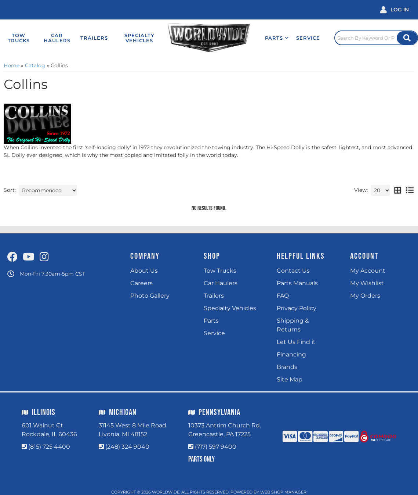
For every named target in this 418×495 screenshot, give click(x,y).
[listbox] (48, 190)
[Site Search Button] (407, 37)
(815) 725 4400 (49, 446)
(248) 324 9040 (127, 446)
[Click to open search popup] (376, 38)
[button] (276, 37)
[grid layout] (397, 190)
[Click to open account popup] (394, 9)
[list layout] (409, 190)
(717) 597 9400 (215, 446)
